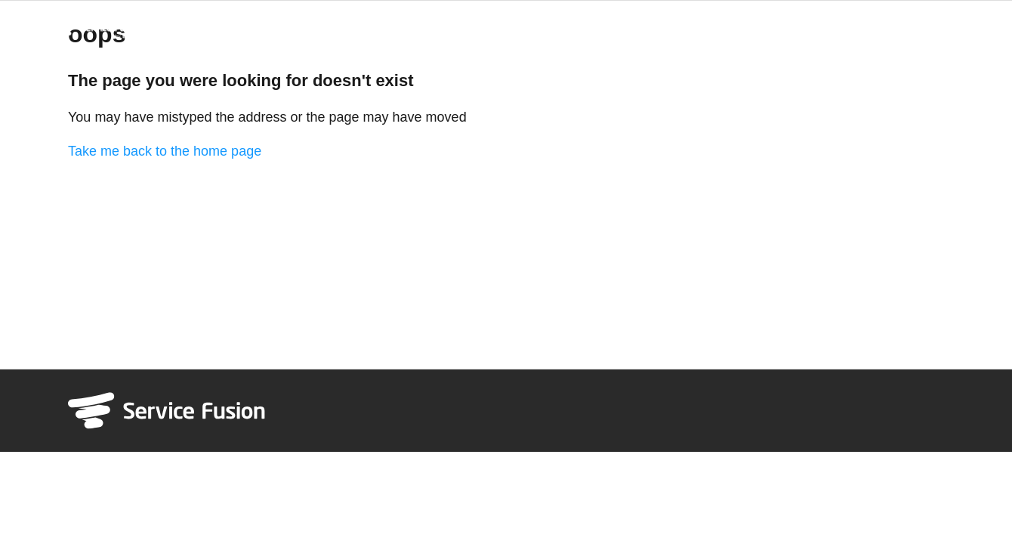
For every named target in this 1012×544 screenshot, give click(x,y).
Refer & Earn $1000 (898, 26)
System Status (794, 26)
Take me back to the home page (164, 151)
